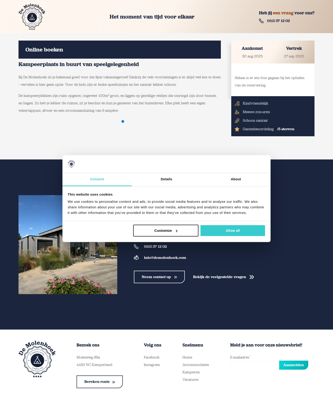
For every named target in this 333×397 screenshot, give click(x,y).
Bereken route (99, 381)
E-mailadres (240, 356)
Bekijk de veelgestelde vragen (223, 276)
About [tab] (236, 179)
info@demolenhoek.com (160, 257)
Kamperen (191, 372)
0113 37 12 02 (274, 20)
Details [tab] (166, 179)
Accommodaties (195, 364)
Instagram (152, 364)
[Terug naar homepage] (31, 16)
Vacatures (190, 379)
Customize (166, 230)
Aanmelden (293, 364)
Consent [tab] (97, 179)
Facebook (152, 357)
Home (187, 357)
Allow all (233, 230)
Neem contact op (159, 276)
